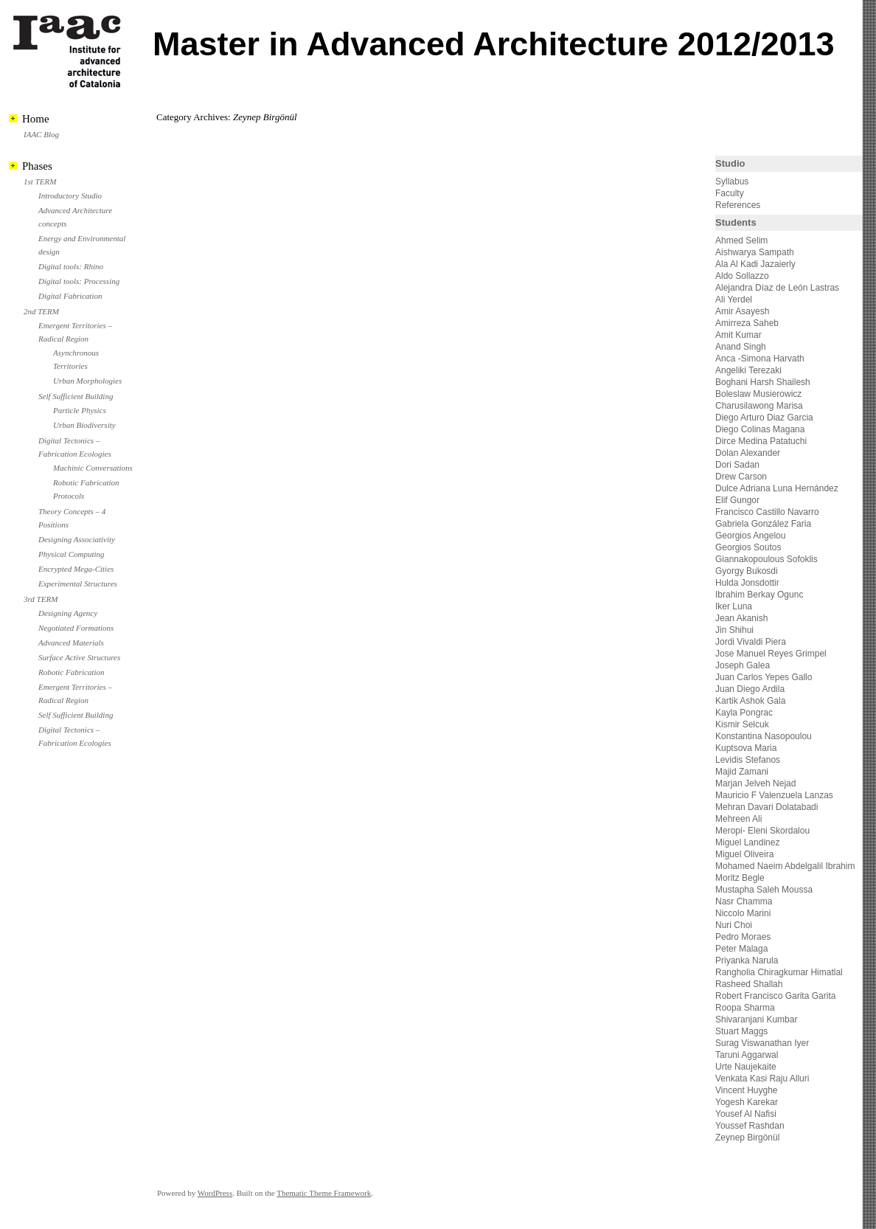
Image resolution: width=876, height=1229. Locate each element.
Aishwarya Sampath (754, 252)
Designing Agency (67, 613)
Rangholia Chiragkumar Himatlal (779, 972)
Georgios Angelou (750, 535)
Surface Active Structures (79, 657)
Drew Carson (741, 476)
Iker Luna (733, 606)
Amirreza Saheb (747, 323)
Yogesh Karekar (746, 1102)
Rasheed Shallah (748, 984)
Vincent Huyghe (746, 1090)
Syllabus (731, 181)
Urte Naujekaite (745, 1067)
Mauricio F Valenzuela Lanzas (774, 795)
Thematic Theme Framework (324, 1192)
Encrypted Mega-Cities (76, 568)
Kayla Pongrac (744, 712)
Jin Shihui (734, 630)
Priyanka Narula (746, 960)
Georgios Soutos (748, 547)
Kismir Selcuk (742, 724)
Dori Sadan (737, 465)
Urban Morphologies (87, 380)
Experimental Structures (77, 583)
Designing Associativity (76, 539)
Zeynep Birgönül (747, 1137)
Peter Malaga (741, 949)
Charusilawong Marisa (759, 406)
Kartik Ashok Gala (750, 701)
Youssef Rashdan (750, 1126)
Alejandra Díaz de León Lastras (777, 288)
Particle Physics (79, 410)
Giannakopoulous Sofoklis (766, 559)
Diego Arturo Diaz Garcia (764, 417)
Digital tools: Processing (78, 281)
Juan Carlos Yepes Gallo (763, 677)
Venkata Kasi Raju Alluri (762, 1078)
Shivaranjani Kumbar (756, 1019)
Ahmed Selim (741, 240)
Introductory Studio (70, 195)
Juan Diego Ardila (750, 689)
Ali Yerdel (733, 299)
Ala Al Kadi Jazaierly (755, 264)
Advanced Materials (71, 642)
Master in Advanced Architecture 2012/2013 (494, 44)
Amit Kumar (738, 335)
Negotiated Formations (76, 627)
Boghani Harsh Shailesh (762, 382)
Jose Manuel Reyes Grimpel (771, 653)
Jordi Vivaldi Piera (750, 642)
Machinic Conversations (93, 467)
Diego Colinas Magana (759, 429)
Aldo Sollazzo (742, 276)
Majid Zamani (741, 771)
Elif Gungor (737, 500)
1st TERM (40, 181)
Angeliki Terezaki (748, 370)
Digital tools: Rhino (70, 266)
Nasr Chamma (743, 901)
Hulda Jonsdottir (747, 583)
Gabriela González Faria (763, 524)
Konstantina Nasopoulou (763, 736)
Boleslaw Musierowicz (758, 394)
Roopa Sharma (745, 1008)
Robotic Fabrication (71, 672)
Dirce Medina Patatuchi (761, 441)
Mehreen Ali (738, 819)
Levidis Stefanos (747, 760)
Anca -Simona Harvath (759, 358)
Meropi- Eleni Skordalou (762, 830)
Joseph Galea (742, 665)
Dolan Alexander (747, 453)
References (737, 205)
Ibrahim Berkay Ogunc (759, 594)
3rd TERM (41, 599)
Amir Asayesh (742, 311)
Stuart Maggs (741, 1031)
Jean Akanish (741, 618)
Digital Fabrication (70, 295)
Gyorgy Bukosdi (746, 571)
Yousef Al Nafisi (745, 1114)
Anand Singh (740, 347)
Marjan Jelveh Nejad (755, 783)
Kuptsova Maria (745, 748)
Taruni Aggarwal (746, 1055)
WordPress (215, 1192)
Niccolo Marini (743, 913)
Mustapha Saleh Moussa (764, 889)
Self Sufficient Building (75, 396)
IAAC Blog (41, 134)
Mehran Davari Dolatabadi (766, 807)
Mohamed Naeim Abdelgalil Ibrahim (785, 866)
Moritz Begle (740, 878)
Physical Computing (71, 554)
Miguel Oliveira (744, 854)
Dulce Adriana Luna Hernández (776, 488)
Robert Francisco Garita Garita (775, 996)
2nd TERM (41, 311)
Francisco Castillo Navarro (767, 512)
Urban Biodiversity (84, 424)
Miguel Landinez (747, 842)
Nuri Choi (733, 925)
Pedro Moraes (743, 937)
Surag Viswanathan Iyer (762, 1043)
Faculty (729, 193)
